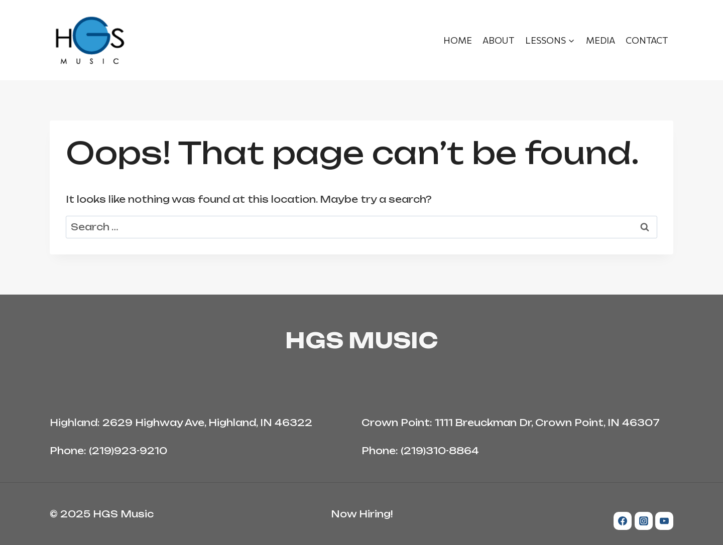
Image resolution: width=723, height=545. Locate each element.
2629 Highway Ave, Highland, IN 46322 (207, 422)
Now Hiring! (362, 513)
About (498, 40)
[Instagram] (644, 521)
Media (600, 40)
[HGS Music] (90, 40)
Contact (647, 40)
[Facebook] (623, 521)
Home (457, 40)
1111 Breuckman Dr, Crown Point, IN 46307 (547, 422)
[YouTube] (664, 521)
